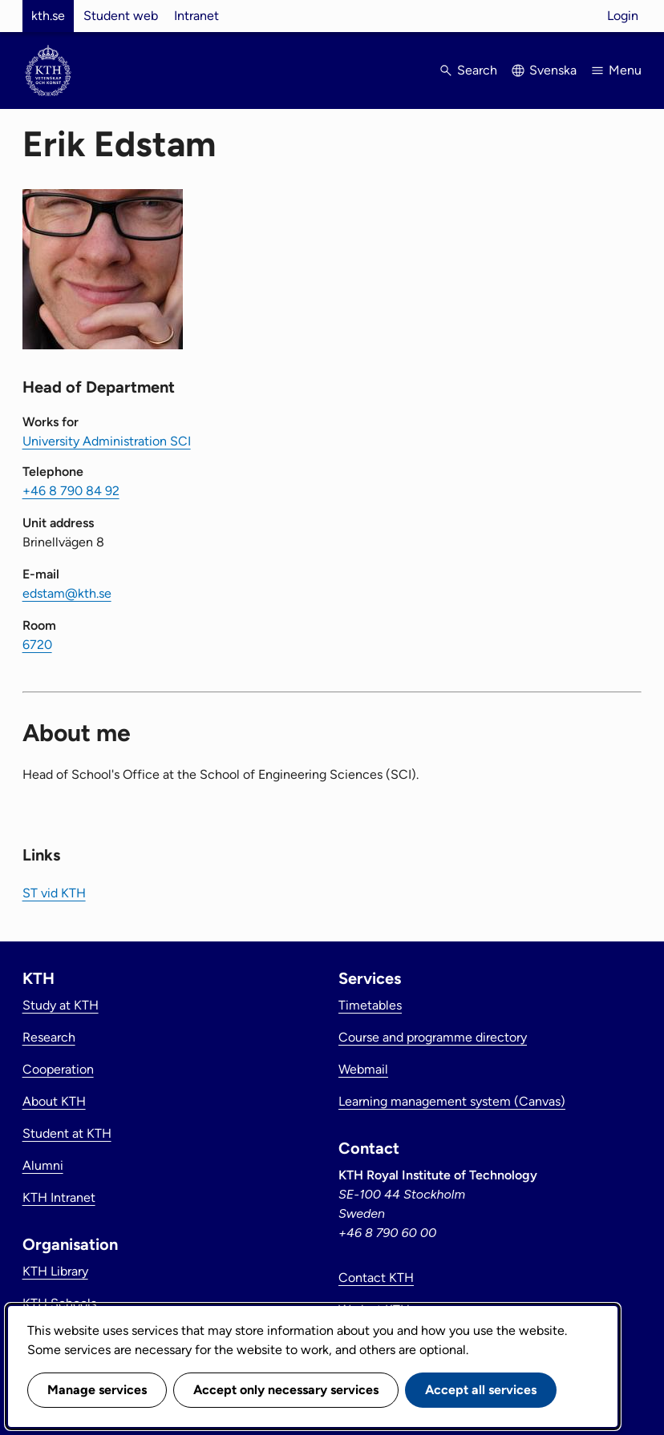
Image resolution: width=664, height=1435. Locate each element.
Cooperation (58, 1069)
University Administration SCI (106, 441)
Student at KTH (66, 1133)
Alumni (42, 1165)
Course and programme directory (432, 1037)
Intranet (196, 15)
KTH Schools (59, 1303)
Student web (120, 15)
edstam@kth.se (66, 593)
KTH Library (55, 1271)
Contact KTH (376, 1277)
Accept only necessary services (286, 1389)
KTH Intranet (58, 1197)
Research (48, 1037)
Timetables (370, 1005)
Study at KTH (60, 1005)
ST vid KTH (54, 893)
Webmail (363, 1069)
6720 (37, 644)
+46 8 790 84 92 (70, 490)
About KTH (54, 1101)
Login (622, 15)
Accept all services (480, 1389)
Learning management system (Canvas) (451, 1101)
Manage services (97, 1389)
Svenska (553, 70)
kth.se (48, 15)
